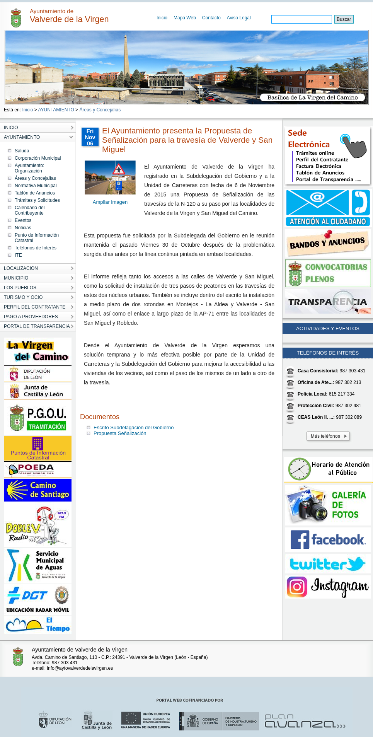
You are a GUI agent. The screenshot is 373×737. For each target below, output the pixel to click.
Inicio (162, 17)
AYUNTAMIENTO (56, 110)
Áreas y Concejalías (100, 110)
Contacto (211, 17)
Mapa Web (185, 17)
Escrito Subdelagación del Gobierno (134, 427)
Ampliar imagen (110, 202)
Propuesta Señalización (120, 433)
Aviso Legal (239, 17)
